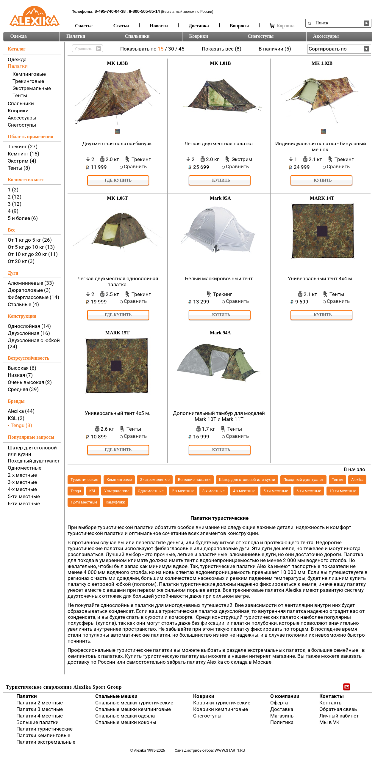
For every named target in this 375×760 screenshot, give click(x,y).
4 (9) (13, 211)
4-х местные (22, 489)
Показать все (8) (221, 49)
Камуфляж (115, 502)
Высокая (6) (22, 368)
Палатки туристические (44, 729)
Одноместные (24, 468)
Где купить (118, 180)
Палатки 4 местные (39, 716)
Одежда (18, 36)
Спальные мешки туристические (134, 703)
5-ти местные (24, 496)
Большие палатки (194, 479)
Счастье (84, 25)
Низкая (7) (20, 375)
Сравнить (135, 166)
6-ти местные (24, 503)
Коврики (198, 36)
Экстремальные (31, 88)
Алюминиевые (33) (31, 283)
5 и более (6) (23, 218)
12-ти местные (84, 502)
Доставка (199, 25)
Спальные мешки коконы (125, 722)
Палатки (75, 36)
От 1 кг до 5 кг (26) (30, 240)
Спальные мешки (116, 696)
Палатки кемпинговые (43, 735)
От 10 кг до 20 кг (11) (33, 254)
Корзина (282, 25)
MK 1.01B (220, 63)
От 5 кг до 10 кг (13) (31, 247)
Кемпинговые (29, 74)
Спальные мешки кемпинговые (133, 709)
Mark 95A (220, 198)
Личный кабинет (339, 716)
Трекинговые (28, 81)
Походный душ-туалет (34, 461)
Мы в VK (329, 722)
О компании (284, 696)
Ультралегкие (116, 491)
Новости (159, 25)
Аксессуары (326, 36)
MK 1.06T (117, 198)
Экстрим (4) (22, 161)
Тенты (19, 95)
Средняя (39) (23, 389)
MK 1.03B (117, 63)
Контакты (331, 696)
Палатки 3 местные (39, 709)
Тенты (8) (19, 168)
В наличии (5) (275, 49)
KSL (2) (16, 418)
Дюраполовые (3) (29, 290)
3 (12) (14, 204)
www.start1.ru (230, 750)
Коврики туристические (221, 703)
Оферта (279, 703)
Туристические (84, 479)
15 (161, 49)
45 (182, 49)
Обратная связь (338, 709)
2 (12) (14, 197)
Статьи (121, 25)
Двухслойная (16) (29, 333)
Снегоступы (261, 36)
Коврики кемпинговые (220, 709)
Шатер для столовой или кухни (247, 479)
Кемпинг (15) (23, 154)
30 (171, 49)
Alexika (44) (21, 411)
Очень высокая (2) (30, 382)
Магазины (282, 716)
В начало (354, 469)
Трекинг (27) (23, 147)
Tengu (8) (21, 425)
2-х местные (22, 475)
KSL (92, 491)
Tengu (76, 491)
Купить (221, 180)
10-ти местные (342, 491)
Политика (281, 722)
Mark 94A (220, 332)
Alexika (357, 479)
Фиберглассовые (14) (33, 297)
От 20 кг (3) (21, 261)
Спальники (137, 36)
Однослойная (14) (29, 326)
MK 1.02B (322, 63)
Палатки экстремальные (45, 742)
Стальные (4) (23, 304)
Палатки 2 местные (39, 703)
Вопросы (239, 25)
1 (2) (13, 190)
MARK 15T (117, 332)
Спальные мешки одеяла (125, 716)
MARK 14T (322, 198)
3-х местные (22, 482)
